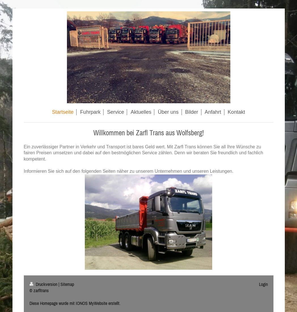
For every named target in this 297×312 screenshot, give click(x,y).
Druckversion (44, 284)
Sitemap (67, 284)
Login (263, 284)
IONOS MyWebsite (91, 303)
